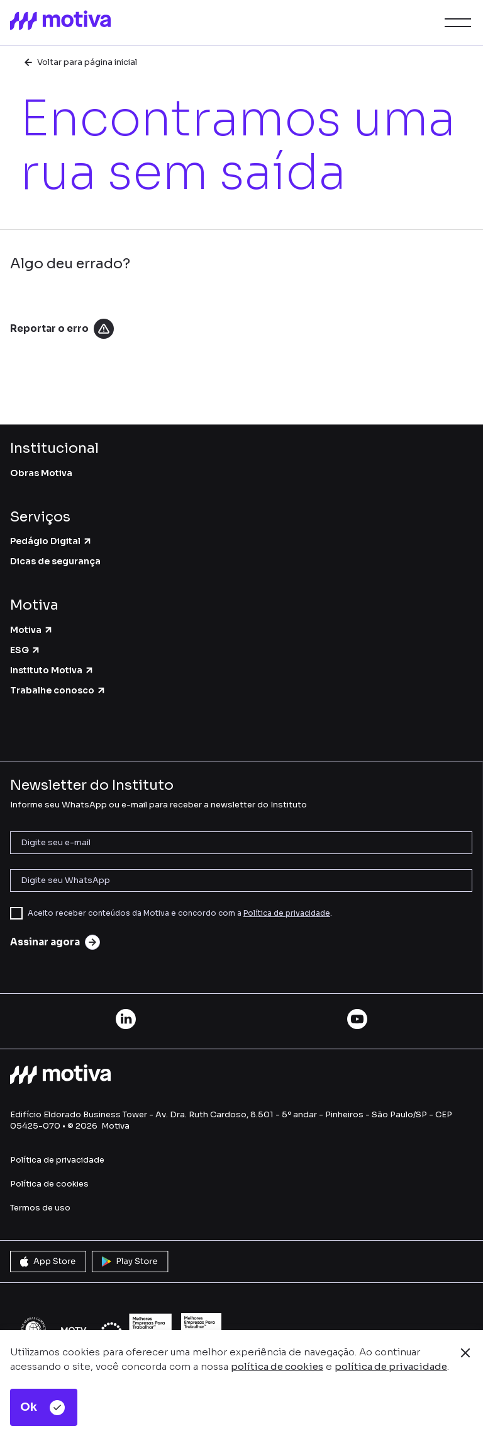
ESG (25, 650)
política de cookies (277, 1366)
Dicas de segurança (55, 561)
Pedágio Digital (51, 541)
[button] (455, 22)
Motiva (31, 630)
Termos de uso (40, 1207)
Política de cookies (49, 1183)
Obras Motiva (41, 473)
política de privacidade (391, 1366)
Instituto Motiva (52, 670)
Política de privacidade (286, 913)
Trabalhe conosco (58, 690)
